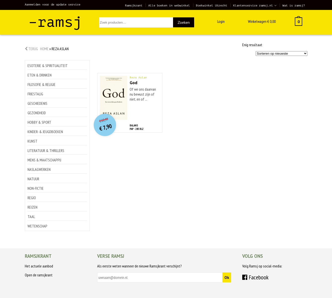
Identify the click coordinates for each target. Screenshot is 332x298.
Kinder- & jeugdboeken (45, 131)
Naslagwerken (39, 169)
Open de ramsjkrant (39, 274)
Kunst (32, 141)
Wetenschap (37, 226)
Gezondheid (37, 112)
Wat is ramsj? (293, 5)
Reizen (32, 207)
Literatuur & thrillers (46, 150)
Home (44, 48)
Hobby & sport (39, 122)
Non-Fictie (36, 188)
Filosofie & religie (42, 84)
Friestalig (35, 93)
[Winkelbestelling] (281, 53)
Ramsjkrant (133, 5)
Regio (32, 197)
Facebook (255, 277)
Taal (31, 216)
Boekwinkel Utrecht (211, 5)
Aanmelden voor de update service (52, 4)
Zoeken (184, 22)
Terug (31, 48)
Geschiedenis (37, 103)
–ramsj (55, 22)
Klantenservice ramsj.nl (253, 5)
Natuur (33, 178)
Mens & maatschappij (44, 159)
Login (221, 21)
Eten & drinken (40, 75)
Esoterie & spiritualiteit (48, 65)
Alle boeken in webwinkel (169, 5)
